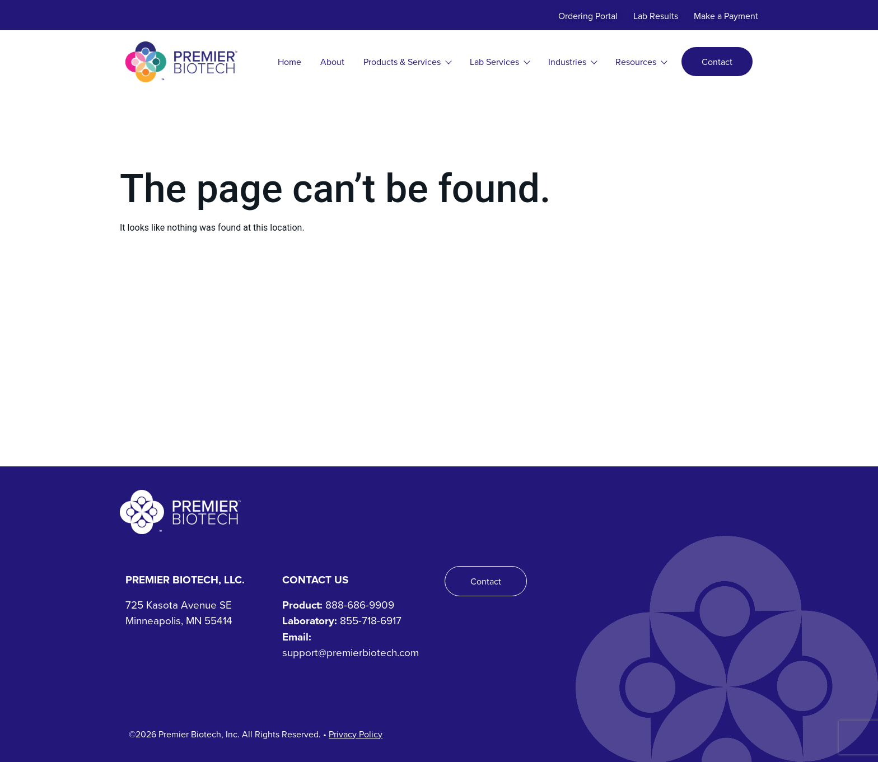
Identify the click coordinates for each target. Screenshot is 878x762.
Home (289, 61)
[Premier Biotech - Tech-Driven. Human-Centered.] (180, 512)
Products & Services (407, 61)
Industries (572, 61)
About (332, 61)
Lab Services (499, 61)
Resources (640, 61)
